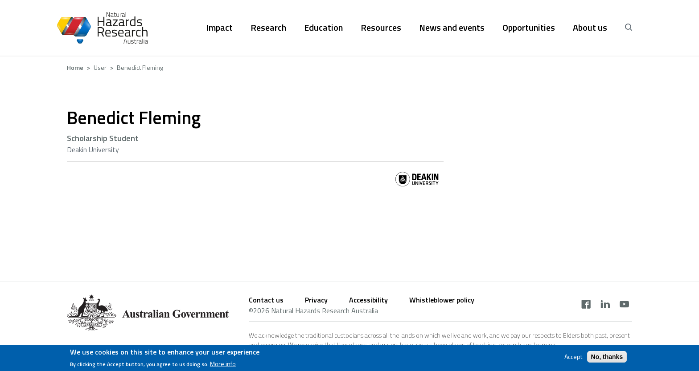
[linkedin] (605, 305)
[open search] (628, 27)
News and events (452, 27)
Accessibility (368, 299)
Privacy (316, 299)
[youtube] (624, 305)
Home (75, 67)
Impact (219, 27)
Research (268, 27)
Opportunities (528, 27)
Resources (381, 27)
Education (323, 27)
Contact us (266, 299)
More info (223, 366)
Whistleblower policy (441, 299)
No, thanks (607, 358)
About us (590, 27)
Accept (573, 358)
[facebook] (586, 305)
